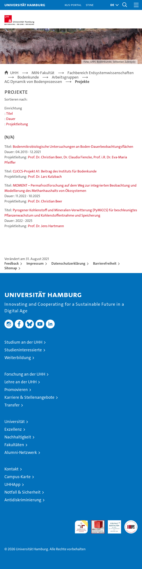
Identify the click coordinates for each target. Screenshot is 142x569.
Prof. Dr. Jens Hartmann (46, 226)
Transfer (12, 405)
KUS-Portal (73, 4)
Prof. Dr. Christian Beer (45, 157)
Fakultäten (14, 444)
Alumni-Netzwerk (20, 452)
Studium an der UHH (23, 342)
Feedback (11, 263)
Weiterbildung (17, 357)
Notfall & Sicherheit (22, 492)
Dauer (10, 118)
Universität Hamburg (24, 4)
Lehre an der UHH (20, 382)
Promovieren (16, 389)
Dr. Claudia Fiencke (78, 157)
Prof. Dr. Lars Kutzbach (45, 176)
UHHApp (12, 484)
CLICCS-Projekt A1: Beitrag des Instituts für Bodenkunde (55, 171)
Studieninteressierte (23, 350)
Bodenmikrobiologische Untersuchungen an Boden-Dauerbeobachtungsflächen (73, 146)
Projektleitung (17, 124)
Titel (9, 113)
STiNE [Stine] (89, 4)
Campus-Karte (17, 476)
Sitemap (10, 268)
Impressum (35, 263)
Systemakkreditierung (131, 522)
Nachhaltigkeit (17, 437)
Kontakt (11, 469)
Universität (14, 421)
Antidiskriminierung (22, 500)
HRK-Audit (112, 525)
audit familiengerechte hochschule (81, 526)
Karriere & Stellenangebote (29, 397)
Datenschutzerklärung (68, 263)
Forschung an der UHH (24, 374)
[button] (113, 5)
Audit (95, 522)
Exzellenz (13, 429)
